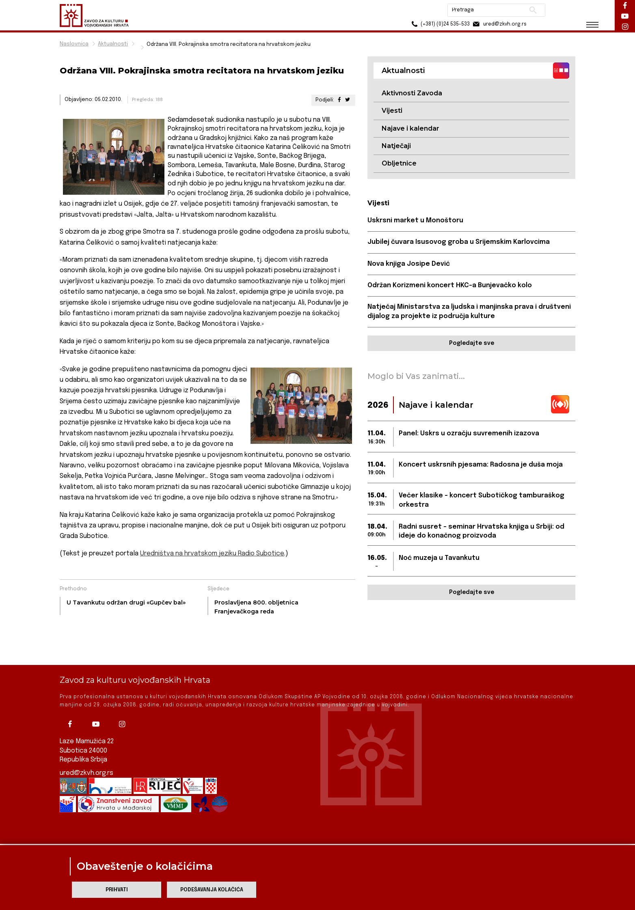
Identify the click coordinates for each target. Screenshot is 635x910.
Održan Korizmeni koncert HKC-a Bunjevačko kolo (449, 285)
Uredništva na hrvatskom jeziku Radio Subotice (212, 553)
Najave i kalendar (410, 128)
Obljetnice (399, 163)
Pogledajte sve (471, 343)
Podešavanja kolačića (211, 890)
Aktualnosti (113, 44)
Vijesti (392, 110)
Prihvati (117, 890)
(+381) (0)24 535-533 (439, 24)
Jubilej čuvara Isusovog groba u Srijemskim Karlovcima (458, 242)
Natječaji (396, 146)
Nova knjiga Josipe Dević (408, 263)
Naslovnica (74, 44)
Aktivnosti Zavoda (412, 93)
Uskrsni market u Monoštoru (415, 220)
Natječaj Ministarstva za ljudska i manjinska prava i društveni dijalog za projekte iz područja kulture (469, 311)
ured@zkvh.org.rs (86, 748)
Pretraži (532, 10)
